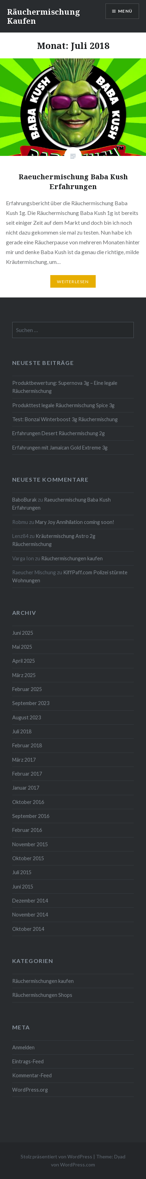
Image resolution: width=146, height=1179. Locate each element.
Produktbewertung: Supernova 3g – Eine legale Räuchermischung (64, 387)
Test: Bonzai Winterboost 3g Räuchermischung (65, 419)
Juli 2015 (21, 872)
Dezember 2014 (30, 901)
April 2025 (23, 661)
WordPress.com (77, 1164)
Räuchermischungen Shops (42, 995)
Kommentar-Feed (32, 1075)
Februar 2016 (27, 830)
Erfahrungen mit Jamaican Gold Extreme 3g (60, 448)
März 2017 (24, 760)
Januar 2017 (25, 788)
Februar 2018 (27, 745)
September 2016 (30, 816)
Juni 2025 (22, 633)
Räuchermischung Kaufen (43, 16)
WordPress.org (30, 1090)
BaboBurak (24, 500)
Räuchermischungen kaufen (72, 558)
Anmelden (23, 1047)
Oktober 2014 (28, 929)
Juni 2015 (22, 887)
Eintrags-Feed (28, 1061)
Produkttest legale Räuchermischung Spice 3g (63, 405)
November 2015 (30, 844)
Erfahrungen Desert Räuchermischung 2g (58, 433)
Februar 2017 (27, 774)
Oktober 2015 (28, 858)
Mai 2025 (22, 647)
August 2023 (26, 717)
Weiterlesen (73, 281)
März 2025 (24, 675)
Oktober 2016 (28, 802)
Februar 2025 (27, 689)
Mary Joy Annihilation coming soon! (74, 522)
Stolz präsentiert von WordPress (56, 1156)
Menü (125, 11)
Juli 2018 (21, 731)
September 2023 (30, 703)
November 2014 (30, 915)
